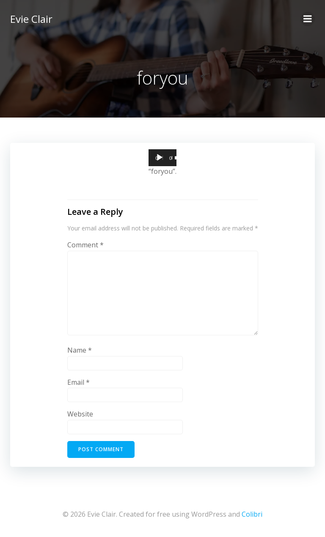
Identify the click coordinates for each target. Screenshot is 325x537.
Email (78, 382)
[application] (162, 157)
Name (79, 350)
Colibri (252, 514)
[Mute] (176, 157)
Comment (85, 244)
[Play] (159, 157)
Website (80, 414)
